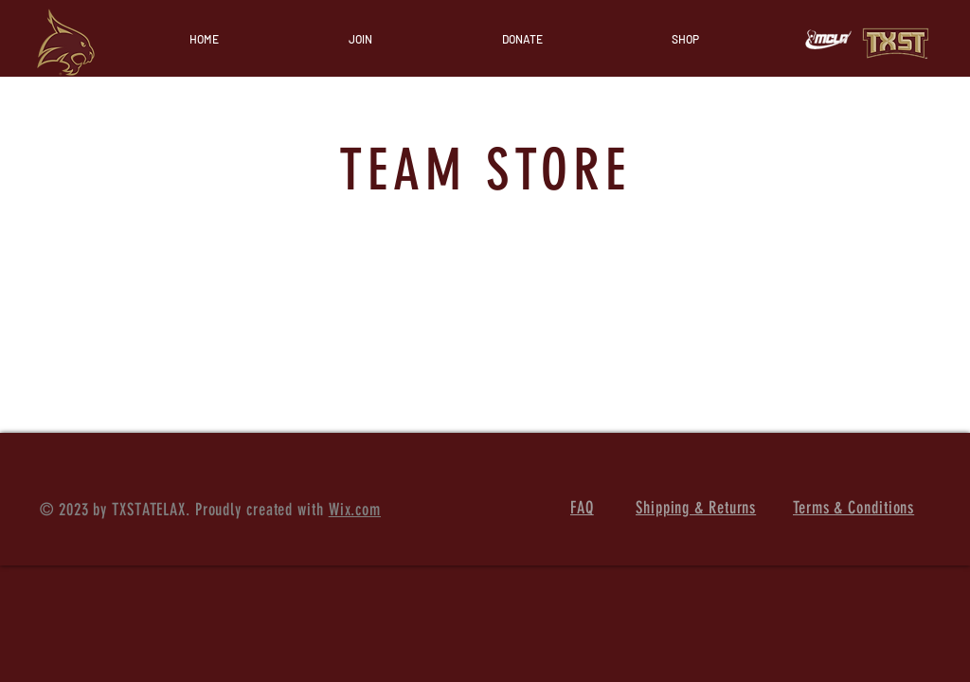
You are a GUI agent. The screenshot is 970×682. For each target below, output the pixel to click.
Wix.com (355, 509)
